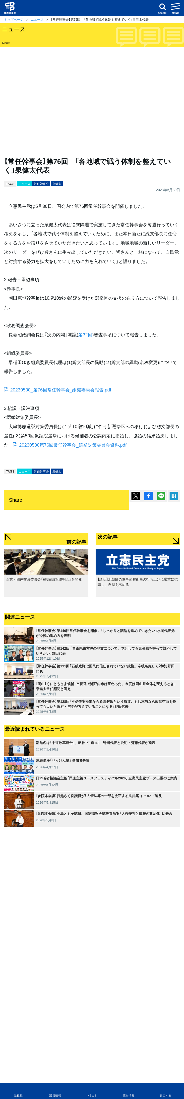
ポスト (135, 496)
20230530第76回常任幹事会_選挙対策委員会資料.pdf (72, 444)
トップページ (13, 19)
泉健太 (56, 183)
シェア (148, 496)
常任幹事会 (41, 183)
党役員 (18, 1095)
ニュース (37, 19)
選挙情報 (129, 1095)
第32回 (85, 334)
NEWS (91, 1095)
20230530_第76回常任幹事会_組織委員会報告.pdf (60, 389)
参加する (165, 1095)
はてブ (174, 496)
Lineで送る (161, 496)
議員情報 (55, 1095)
